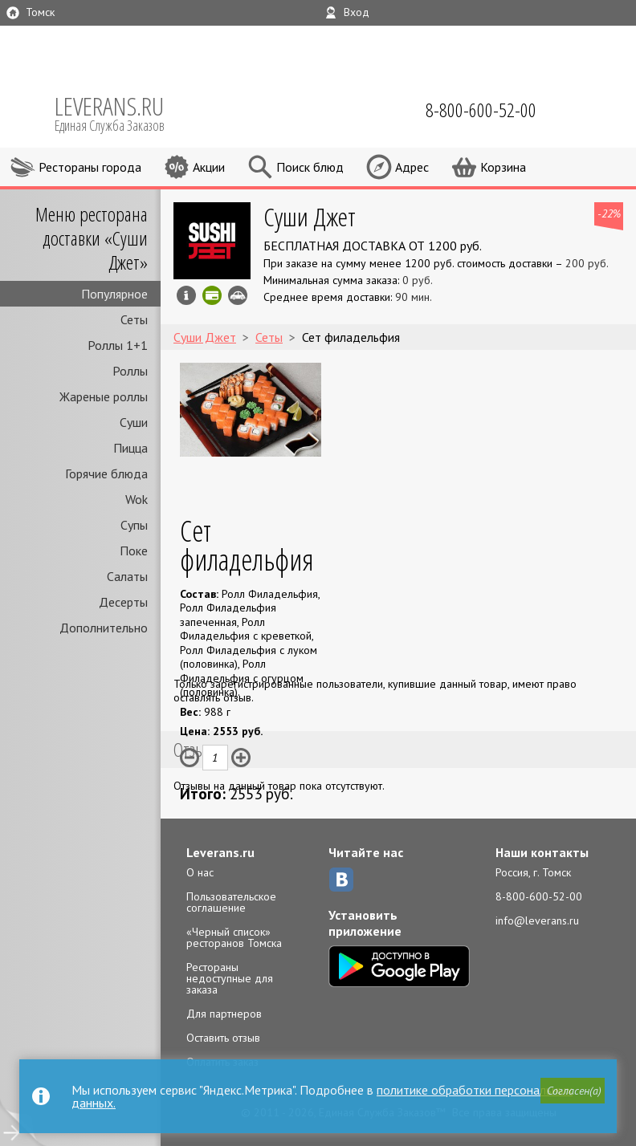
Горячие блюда (106, 473)
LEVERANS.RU (120, 112)
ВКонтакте (341, 879)
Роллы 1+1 (118, 345)
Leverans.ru (220, 852)
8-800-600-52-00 (538, 896)
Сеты (134, 319)
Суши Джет (309, 216)
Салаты (127, 576)
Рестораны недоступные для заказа (229, 978)
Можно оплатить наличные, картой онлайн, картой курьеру (212, 295)
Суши (134, 422)
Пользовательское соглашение (231, 902)
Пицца (130, 448)
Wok (136, 499)
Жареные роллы (103, 396)
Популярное (114, 294)
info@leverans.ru (537, 920)
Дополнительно (103, 628)
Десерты (123, 602)
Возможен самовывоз (237, 295)
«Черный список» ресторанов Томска (234, 937)
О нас (200, 872)
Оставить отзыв (223, 1037)
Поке (134, 551)
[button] (572, 1090)
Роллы (130, 371)
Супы (134, 525)
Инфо (186, 295)
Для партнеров (224, 1013)
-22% (609, 213)
